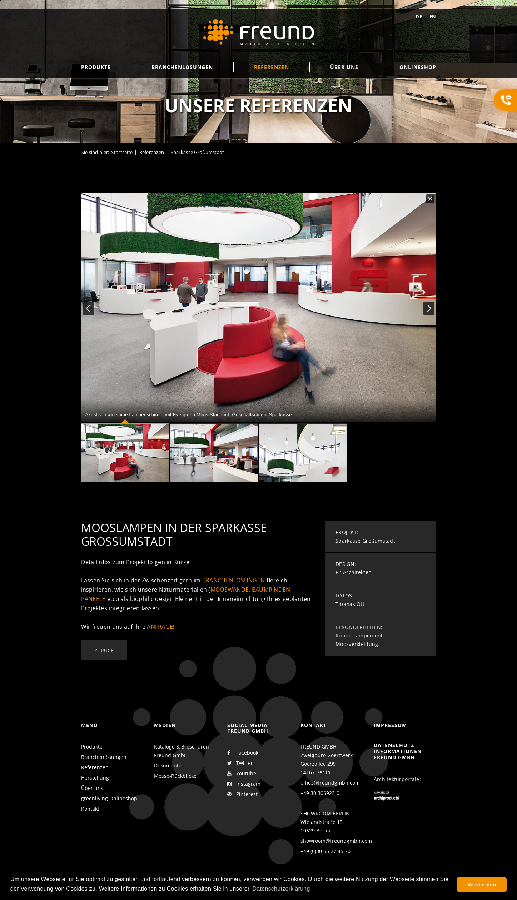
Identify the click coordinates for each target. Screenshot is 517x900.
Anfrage (160, 627)
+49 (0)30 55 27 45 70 (325, 851)
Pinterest (242, 794)
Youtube (241, 773)
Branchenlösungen (233, 580)
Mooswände (229, 589)
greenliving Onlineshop (109, 798)
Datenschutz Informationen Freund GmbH (398, 751)
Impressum (390, 725)
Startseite (122, 152)
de (419, 16)
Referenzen (151, 152)
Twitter (240, 763)
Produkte (92, 746)
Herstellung (95, 777)
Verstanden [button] (481, 884)
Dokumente (168, 765)
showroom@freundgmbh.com (336, 840)
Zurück (104, 650)
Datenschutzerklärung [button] (281, 889)
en (432, 16)
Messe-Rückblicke (175, 775)
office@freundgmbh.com (330, 782)
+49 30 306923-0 (319, 793)
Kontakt (90, 808)
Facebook (242, 753)
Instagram (243, 784)
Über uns (92, 788)
